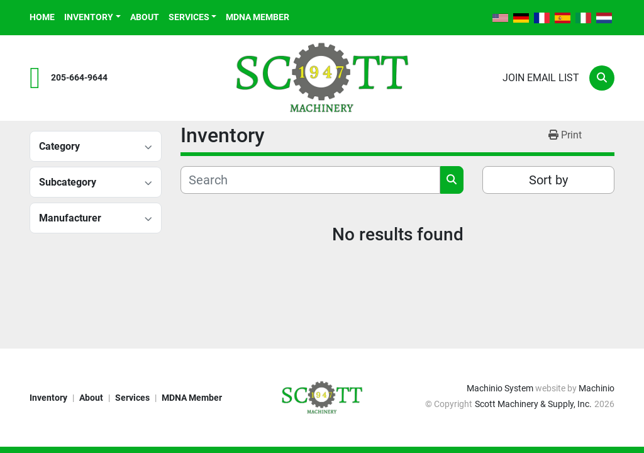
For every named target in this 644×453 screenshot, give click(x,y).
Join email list (540, 78)
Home (42, 17)
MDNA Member (257, 17)
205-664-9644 (79, 77)
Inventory (88, 17)
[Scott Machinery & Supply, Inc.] (322, 397)
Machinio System (500, 388)
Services (189, 17)
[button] (92, 17)
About (144, 17)
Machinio (596, 388)
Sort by (548, 179)
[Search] (601, 78)
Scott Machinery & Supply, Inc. (533, 404)
